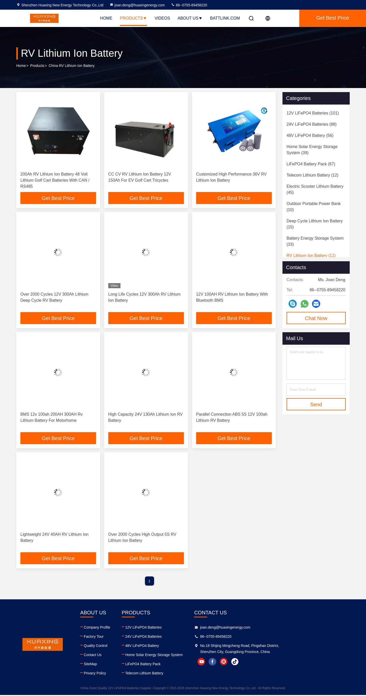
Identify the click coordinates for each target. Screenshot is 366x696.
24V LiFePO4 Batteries (189, 637)
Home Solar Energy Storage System (200, 656)
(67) (311, 164)
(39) (312, 149)
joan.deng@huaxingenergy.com (137, 5)
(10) (314, 206)
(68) (312, 124)
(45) (315, 189)
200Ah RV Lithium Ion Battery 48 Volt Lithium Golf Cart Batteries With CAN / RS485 (54, 180)
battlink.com (225, 18)
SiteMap (113, 665)
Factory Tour (117, 637)
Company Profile (120, 628)
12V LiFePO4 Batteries (189, 628)
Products (133, 18)
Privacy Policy (118, 674)
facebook (282, 662)
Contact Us (116, 656)
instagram (293, 662)
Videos (162, 18)
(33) (315, 241)
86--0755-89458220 (189, 5)
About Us (190, 18)
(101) (313, 113)
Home (106, 18)
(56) (310, 135)
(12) (312, 175)
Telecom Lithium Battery (190, 674)
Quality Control (119, 647)
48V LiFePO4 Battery (188, 647)
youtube (271, 662)
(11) (311, 255)
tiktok (304, 662)
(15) (315, 224)
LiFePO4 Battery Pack (189, 665)
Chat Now (316, 318)
